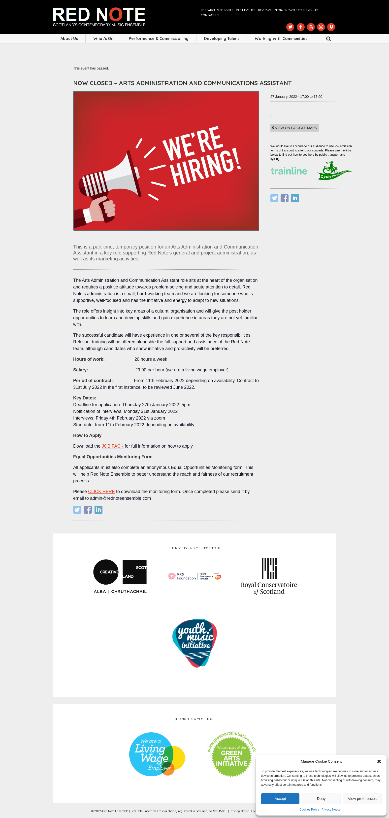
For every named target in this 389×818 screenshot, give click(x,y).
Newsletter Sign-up (301, 10)
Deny (321, 798)
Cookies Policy (309, 809)
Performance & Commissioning (159, 38)
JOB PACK (113, 446)
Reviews (264, 10)
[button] (379, 761)
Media (278, 10)
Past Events (246, 10)
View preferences (362, 798)
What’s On (103, 38)
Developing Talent (221, 38)
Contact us (210, 15)
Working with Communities (281, 38)
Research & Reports (217, 10)
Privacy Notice (331, 809)
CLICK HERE (101, 491)
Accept (280, 798)
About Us (69, 38)
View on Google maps (294, 128)
